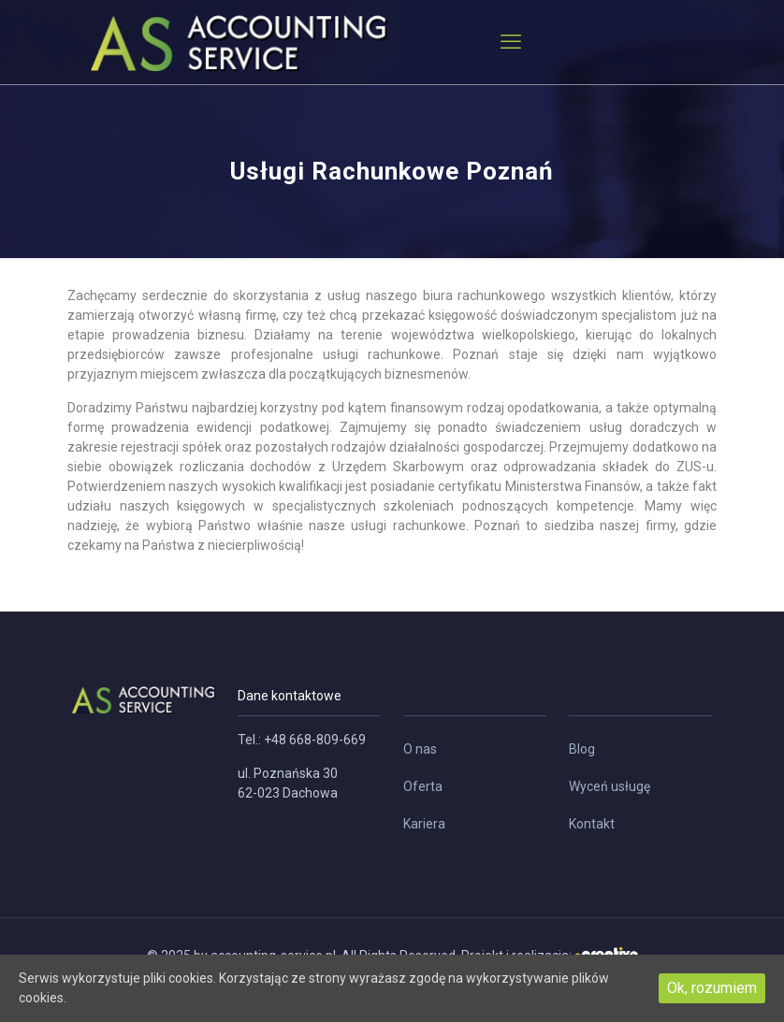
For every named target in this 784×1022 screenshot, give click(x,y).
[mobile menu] (511, 42)
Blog (582, 748)
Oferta (423, 786)
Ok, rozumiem (712, 988)
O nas (420, 748)
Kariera (424, 823)
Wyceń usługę (609, 786)
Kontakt (592, 823)
